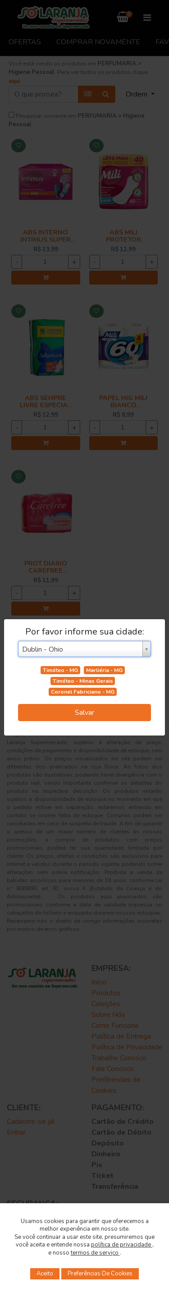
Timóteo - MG (60, 670)
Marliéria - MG (104, 670)
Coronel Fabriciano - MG (82, 691)
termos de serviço (95, 1253)
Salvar (84, 713)
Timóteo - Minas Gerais (83, 681)
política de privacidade (121, 1245)
